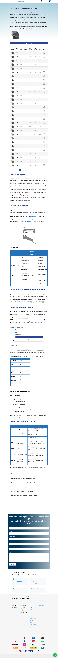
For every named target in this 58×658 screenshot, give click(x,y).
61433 (17, 142)
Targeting (18, 330)
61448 (17, 83)
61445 (17, 95)
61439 (17, 118)
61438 (17, 122)
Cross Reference (33, 624)
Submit (12, 564)
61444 (17, 99)
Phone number (12, 536)
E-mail (10, 541)
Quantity (10, 547)
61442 (17, 107)
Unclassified (18, 334)
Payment (31, 613)
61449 (17, 80)
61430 (17, 149)
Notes (10, 552)
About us (31, 616)
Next (37, 170)
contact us (24, 469)
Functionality (18, 332)
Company (11, 531)
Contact (31, 609)
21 (33, 170)
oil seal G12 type (27, 221)
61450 (17, 76)
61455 (17, 56)
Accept (29, 337)
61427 (17, 161)
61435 (17, 134)
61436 (17, 130)
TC (12, 417)
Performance (18, 329)
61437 (17, 126)
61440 (17, 114)
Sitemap (31, 607)
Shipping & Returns (33, 611)
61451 (17, 72)
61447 (17, 87)
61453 (17, 64)
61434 (17, 138)
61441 (17, 111)
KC (16, 415)
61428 (17, 157)
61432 (17, 145)
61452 (17, 68)
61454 (17, 60)
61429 (17, 153)
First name (11, 526)
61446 (17, 91)
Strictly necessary (19, 327)
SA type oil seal (33, 216)
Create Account (41, 605)
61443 (17, 103)
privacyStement (36, 322)
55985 (17, 52)
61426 (17, 165)
